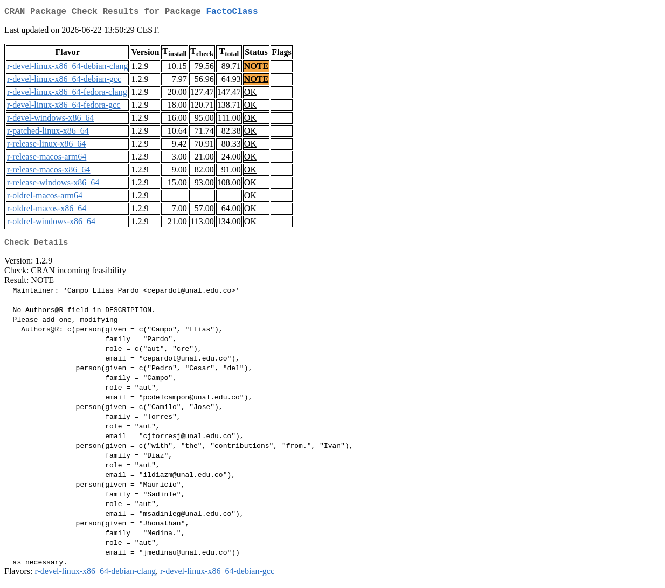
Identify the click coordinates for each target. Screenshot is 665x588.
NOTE (256, 68)
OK (250, 94)
